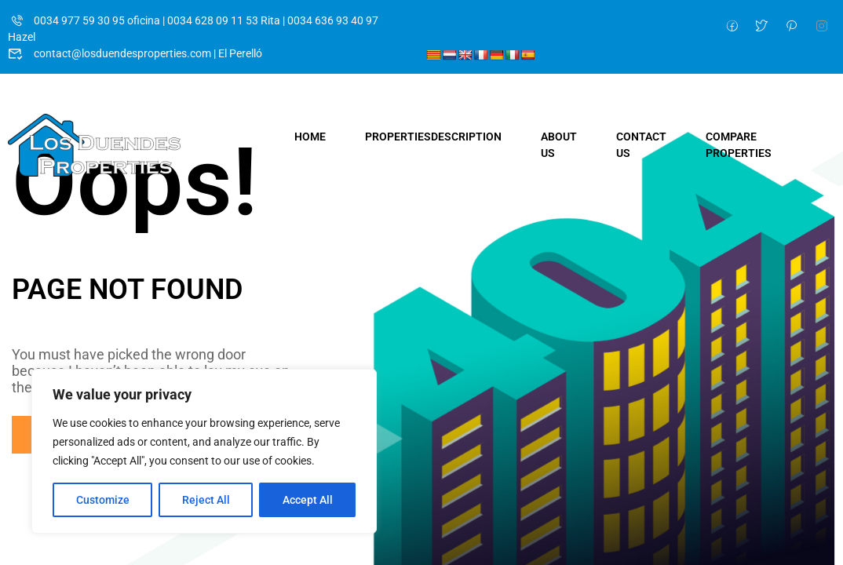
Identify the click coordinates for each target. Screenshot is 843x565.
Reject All (206, 500)
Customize (103, 500)
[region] (204, 451)
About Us (559, 144)
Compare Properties (739, 144)
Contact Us (641, 144)
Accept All (308, 500)
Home (310, 136)
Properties (433, 136)
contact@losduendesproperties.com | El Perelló (135, 53)
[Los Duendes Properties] (94, 144)
